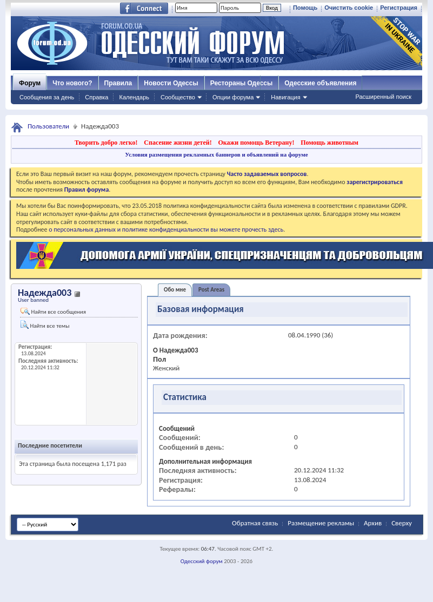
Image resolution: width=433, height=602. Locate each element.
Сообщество (178, 97)
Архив (373, 523)
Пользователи (48, 126)
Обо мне (175, 289)
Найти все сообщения (53, 311)
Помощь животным (329, 142)
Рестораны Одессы (241, 83)
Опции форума (233, 97)
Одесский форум (202, 561)
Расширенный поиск (383, 96)
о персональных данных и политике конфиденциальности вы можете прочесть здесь (166, 229)
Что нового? (72, 83)
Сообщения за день (46, 97)
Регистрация (398, 7)
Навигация (285, 97)
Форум (30, 83)
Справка (96, 97)
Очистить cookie (348, 7)
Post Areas (211, 289)
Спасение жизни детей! (177, 142)
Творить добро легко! (106, 142)
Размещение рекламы (321, 523)
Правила (118, 83)
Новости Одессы (171, 83)
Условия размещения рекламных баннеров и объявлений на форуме (216, 154)
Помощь (305, 7)
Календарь (134, 97)
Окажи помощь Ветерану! (256, 142)
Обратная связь (255, 523)
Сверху (401, 523)
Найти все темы (45, 324)
